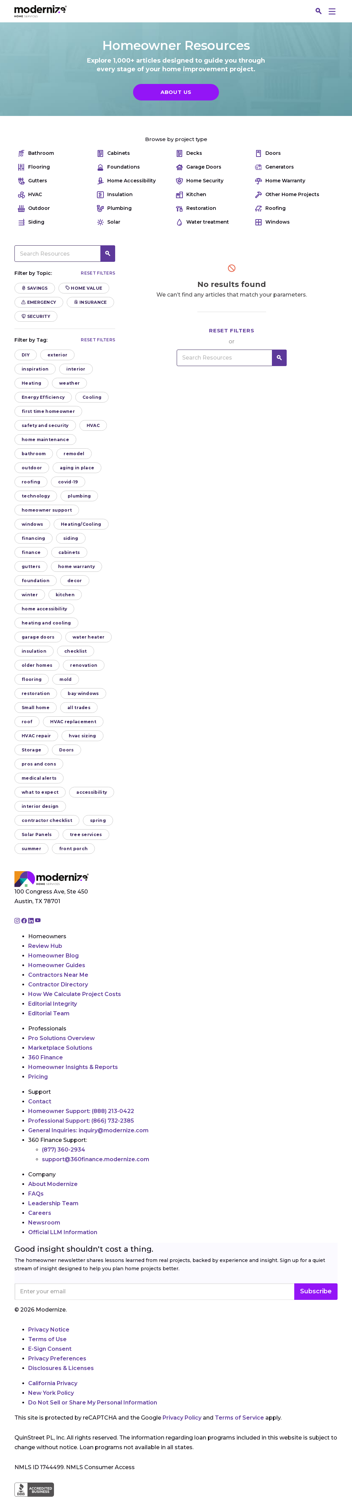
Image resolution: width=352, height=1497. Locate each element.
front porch (73, 848)
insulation (34, 651)
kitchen (65, 594)
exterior (57, 354)
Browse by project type (176, 139)
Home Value (84, 288)
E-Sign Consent (50, 1349)
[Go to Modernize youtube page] (38, 921)
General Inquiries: (88, 1130)
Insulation (115, 194)
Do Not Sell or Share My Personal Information (92, 1402)
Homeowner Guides (56, 965)
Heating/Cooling (81, 524)
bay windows (83, 693)
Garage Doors (198, 167)
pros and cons (39, 764)
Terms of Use (47, 1339)
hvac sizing (82, 735)
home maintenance (45, 439)
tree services (86, 834)
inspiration (35, 369)
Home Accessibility (126, 180)
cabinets (69, 552)
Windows (272, 222)
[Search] (319, 11)
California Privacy (52, 1383)
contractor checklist (47, 820)
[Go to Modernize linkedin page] (31, 921)
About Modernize (53, 1184)
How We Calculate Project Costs (74, 994)
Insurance (90, 302)
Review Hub (45, 946)
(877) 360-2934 (63, 1149)
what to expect (40, 792)
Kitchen (191, 194)
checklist (75, 651)
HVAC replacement (73, 721)
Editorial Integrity (52, 1004)
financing (33, 538)
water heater (89, 637)
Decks (189, 153)
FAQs (36, 1193)
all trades (78, 707)
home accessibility (44, 608)
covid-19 (68, 481)
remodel (74, 453)
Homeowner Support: (81, 1111)
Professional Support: (81, 1121)
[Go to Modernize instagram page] (17, 921)
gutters (31, 566)
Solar (108, 222)
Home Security (199, 180)
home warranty (76, 566)
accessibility (91, 792)
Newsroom (44, 1222)
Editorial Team (48, 1013)
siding (70, 538)
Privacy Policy (182, 1417)
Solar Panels (37, 834)
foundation (36, 580)
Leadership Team (53, 1203)
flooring (32, 679)
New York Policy (51, 1393)
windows (32, 524)
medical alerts (39, 778)
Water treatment (202, 222)
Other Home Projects (287, 194)
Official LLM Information (62, 1232)
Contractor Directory (58, 984)
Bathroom (36, 153)
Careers (39, 1213)
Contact (39, 1101)
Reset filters (98, 273)
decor (74, 580)
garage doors (38, 637)
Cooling (91, 397)
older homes (37, 665)
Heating (31, 383)
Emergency (39, 302)
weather (69, 383)
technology (36, 496)
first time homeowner (48, 411)
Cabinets (113, 153)
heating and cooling (46, 622)
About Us (176, 92)
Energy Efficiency (43, 397)
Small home (36, 707)
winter (30, 594)
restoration (36, 693)
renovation (83, 665)
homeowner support (47, 510)
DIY (26, 354)
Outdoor (34, 208)
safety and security (45, 425)
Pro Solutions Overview (61, 1038)
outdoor (32, 467)
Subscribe (316, 1291)
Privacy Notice (48, 1329)
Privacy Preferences (57, 1358)
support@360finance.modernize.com (95, 1159)
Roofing (270, 208)
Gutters (32, 180)
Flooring (34, 167)
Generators (274, 167)
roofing (31, 481)
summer (31, 848)
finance (31, 552)
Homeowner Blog (53, 955)
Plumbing (114, 208)
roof (27, 721)
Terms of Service (239, 1417)
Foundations (118, 167)
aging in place (77, 467)
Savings (35, 288)
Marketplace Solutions (60, 1048)
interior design (40, 806)
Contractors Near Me (58, 975)
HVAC (30, 194)
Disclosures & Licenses (61, 1368)
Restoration (196, 208)
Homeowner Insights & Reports (73, 1067)
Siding (31, 222)
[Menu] (332, 11)
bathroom (34, 453)
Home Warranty (280, 180)
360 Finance (45, 1057)
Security (36, 316)
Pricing (38, 1076)
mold (65, 679)
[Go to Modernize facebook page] (24, 921)
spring (98, 820)
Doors (268, 153)
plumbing (79, 496)
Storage (31, 749)
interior (75, 369)
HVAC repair (36, 735)
